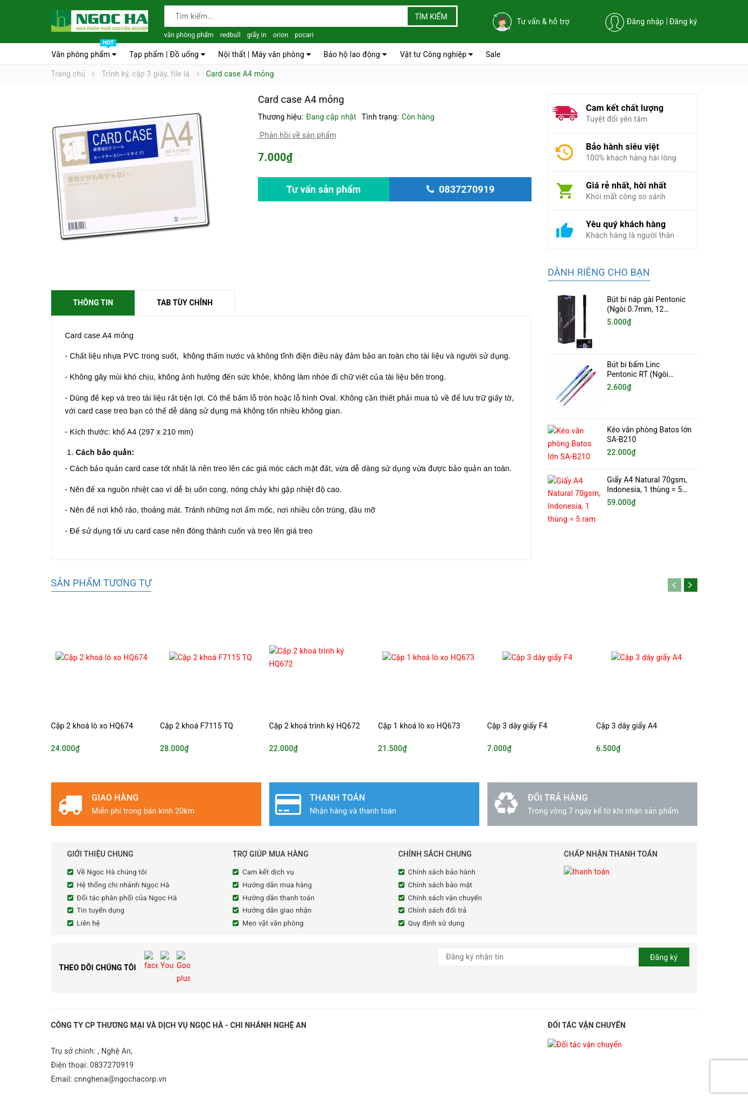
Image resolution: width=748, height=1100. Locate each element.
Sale (493, 54)
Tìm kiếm (431, 16)
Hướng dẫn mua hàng (277, 885)
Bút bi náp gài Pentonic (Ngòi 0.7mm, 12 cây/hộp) (646, 309)
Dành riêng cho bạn (599, 272)
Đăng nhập (645, 21)
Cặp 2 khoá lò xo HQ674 (92, 725)
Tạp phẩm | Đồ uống (167, 54)
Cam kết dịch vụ (268, 872)
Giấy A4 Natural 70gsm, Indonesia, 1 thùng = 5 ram (647, 485)
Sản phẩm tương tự (101, 582)
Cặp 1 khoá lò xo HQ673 (419, 725)
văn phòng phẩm (189, 35)
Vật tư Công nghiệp (436, 54)
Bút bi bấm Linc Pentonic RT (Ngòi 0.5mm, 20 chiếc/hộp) (644, 374)
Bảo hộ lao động (355, 54)
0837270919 (112, 1043)
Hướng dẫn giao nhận (277, 910)
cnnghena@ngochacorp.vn (120, 1057)
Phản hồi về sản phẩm (297, 135)
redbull (230, 35)
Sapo (253, 1090)
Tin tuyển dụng (101, 910)
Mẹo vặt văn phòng (273, 923)
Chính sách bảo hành (442, 872)
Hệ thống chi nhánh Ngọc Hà (123, 885)
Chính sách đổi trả (437, 910)
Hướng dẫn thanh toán (278, 898)
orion (281, 35)
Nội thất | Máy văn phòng (264, 54)
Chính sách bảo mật (440, 885)
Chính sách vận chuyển (445, 898)
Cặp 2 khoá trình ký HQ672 (314, 725)
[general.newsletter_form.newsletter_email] (563, 957)
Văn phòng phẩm (84, 52)
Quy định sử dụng (436, 923)
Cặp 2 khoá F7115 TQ (196, 725)
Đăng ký (683, 21)
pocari (304, 35)
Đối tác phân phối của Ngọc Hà (127, 898)
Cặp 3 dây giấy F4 (517, 725)
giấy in (257, 35)
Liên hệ (88, 923)
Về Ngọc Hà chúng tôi (112, 872)
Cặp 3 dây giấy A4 (626, 725)
